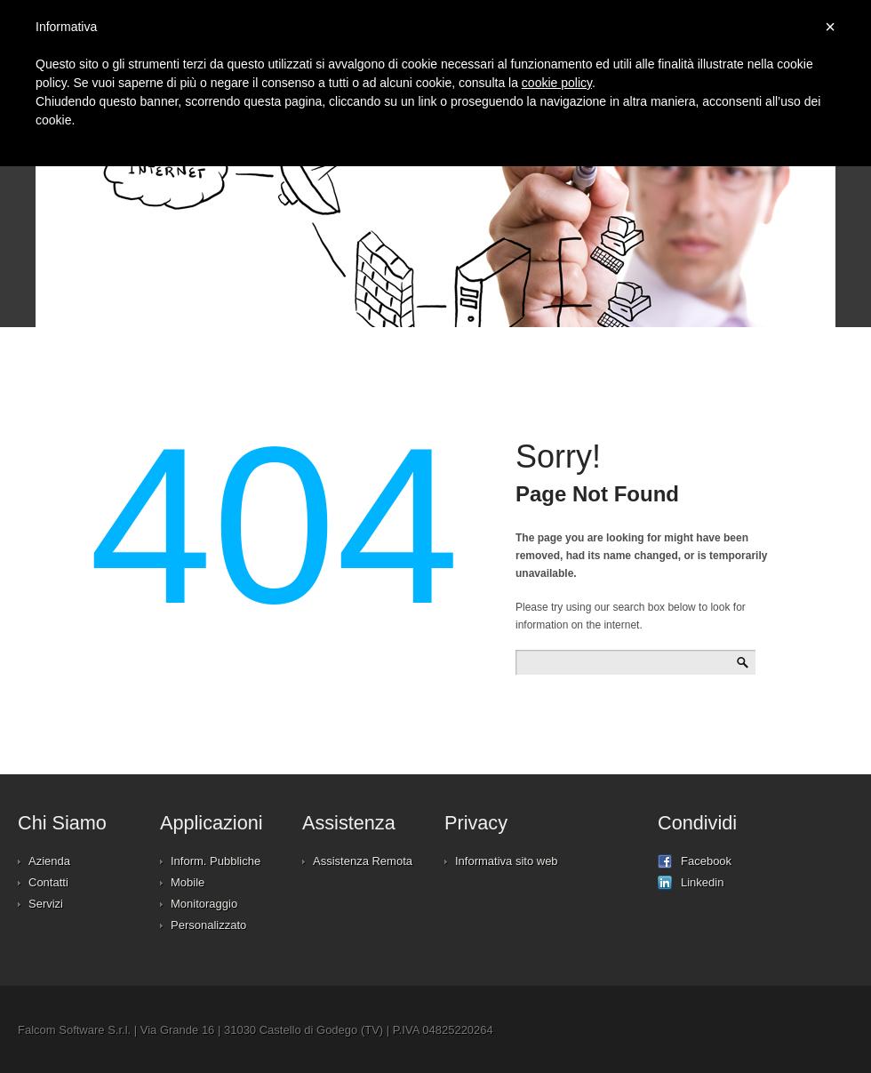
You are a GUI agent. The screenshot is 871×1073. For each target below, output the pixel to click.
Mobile (187, 882)
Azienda (49, 861)
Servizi (45, 903)
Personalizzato (208, 925)
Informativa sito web (506, 861)
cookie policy (557, 83)
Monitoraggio (204, 903)
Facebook (694, 861)
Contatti (48, 882)
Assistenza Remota (362, 861)
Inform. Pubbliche (215, 861)
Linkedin (690, 883)
